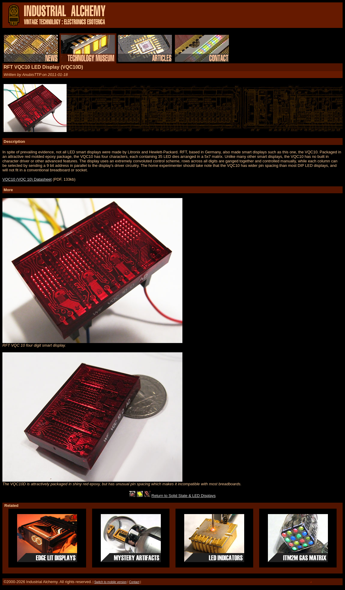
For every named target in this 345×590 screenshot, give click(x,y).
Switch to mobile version (110, 582)
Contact (134, 582)
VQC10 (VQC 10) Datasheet (27, 179)
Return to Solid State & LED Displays (184, 495)
